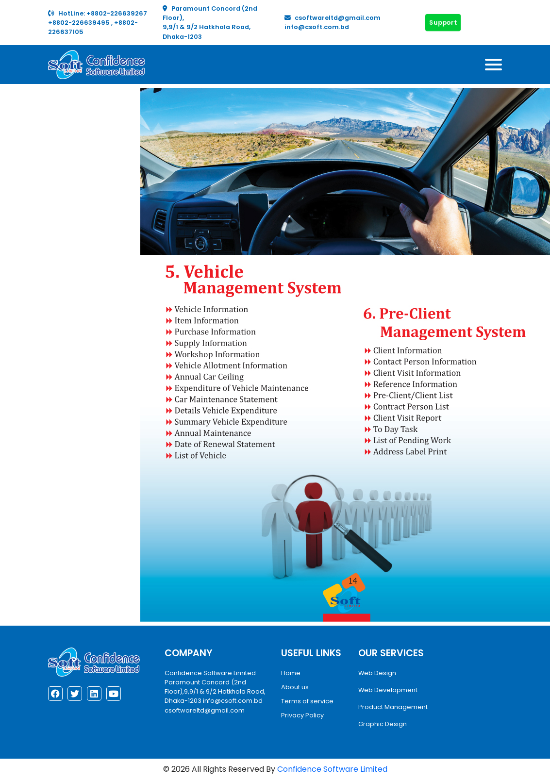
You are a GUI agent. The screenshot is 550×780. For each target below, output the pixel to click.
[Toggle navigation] (493, 64)
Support (443, 22)
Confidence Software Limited (332, 769)
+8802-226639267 (116, 13)
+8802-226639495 (79, 22)
